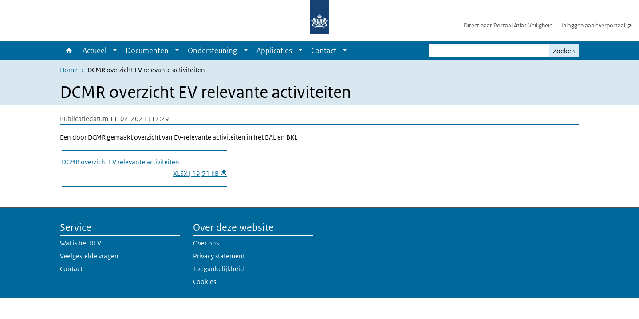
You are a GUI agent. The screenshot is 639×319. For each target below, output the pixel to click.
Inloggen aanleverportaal (600, 25)
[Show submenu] (115, 50)
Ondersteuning (212, 50)
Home (69, 50)
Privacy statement (219, 256)
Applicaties (274, 50)
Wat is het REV (80, 243)
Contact (323, 50)
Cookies (204, 281)
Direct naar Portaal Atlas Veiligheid (508, 25)
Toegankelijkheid (218, 269)
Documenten (147, 50)
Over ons (206, 243)
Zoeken (564, 51)
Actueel (94, 50)
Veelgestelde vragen (89, 256)
